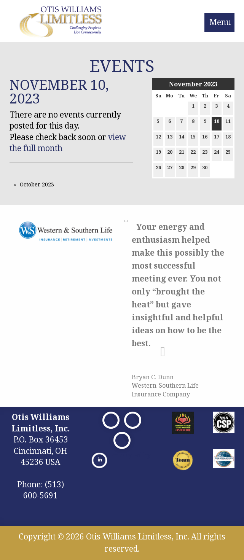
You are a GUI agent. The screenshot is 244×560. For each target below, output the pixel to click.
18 (228, 138)
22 (193, 153)
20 (169, 153)
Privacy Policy (130, 455)
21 (181, 153)
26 (158, 169)
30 (204, 169)
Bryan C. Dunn (153, 377)
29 (193, 169)
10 (216, 122)
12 (158, 138)
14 (181, 138)
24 (216, 153)
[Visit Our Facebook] (111, 420)
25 (228, 153)
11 (228, 122)
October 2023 (37, 184)
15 (193, 138)
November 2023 (193, 84)
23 (204, 153)
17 (216, 138)
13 (169, 138)
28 (181, 169)
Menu (220, 22)
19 (158, 153)
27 (169, 169)
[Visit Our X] (132, 420)
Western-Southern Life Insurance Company (165, 389)
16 (204, 138)
